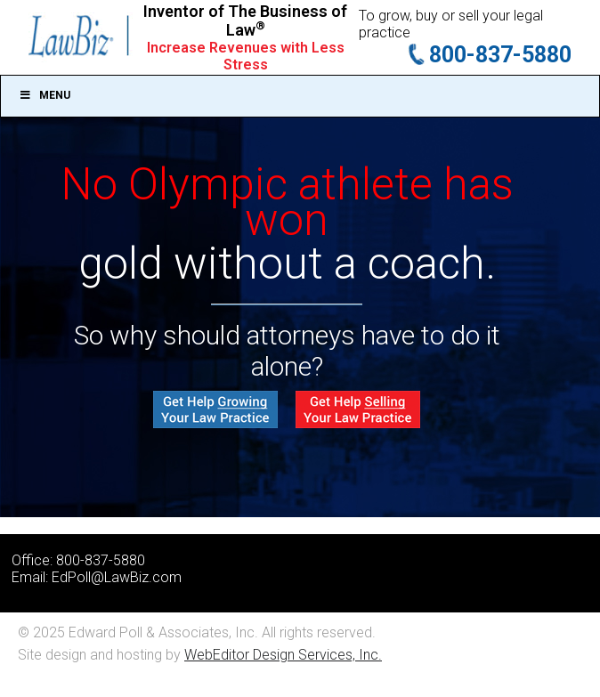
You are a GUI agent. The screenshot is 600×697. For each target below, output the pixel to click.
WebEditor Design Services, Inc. (283, 654)
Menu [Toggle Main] (44, 95)
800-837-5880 (500, 55)
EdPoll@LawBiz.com (117, 577)
